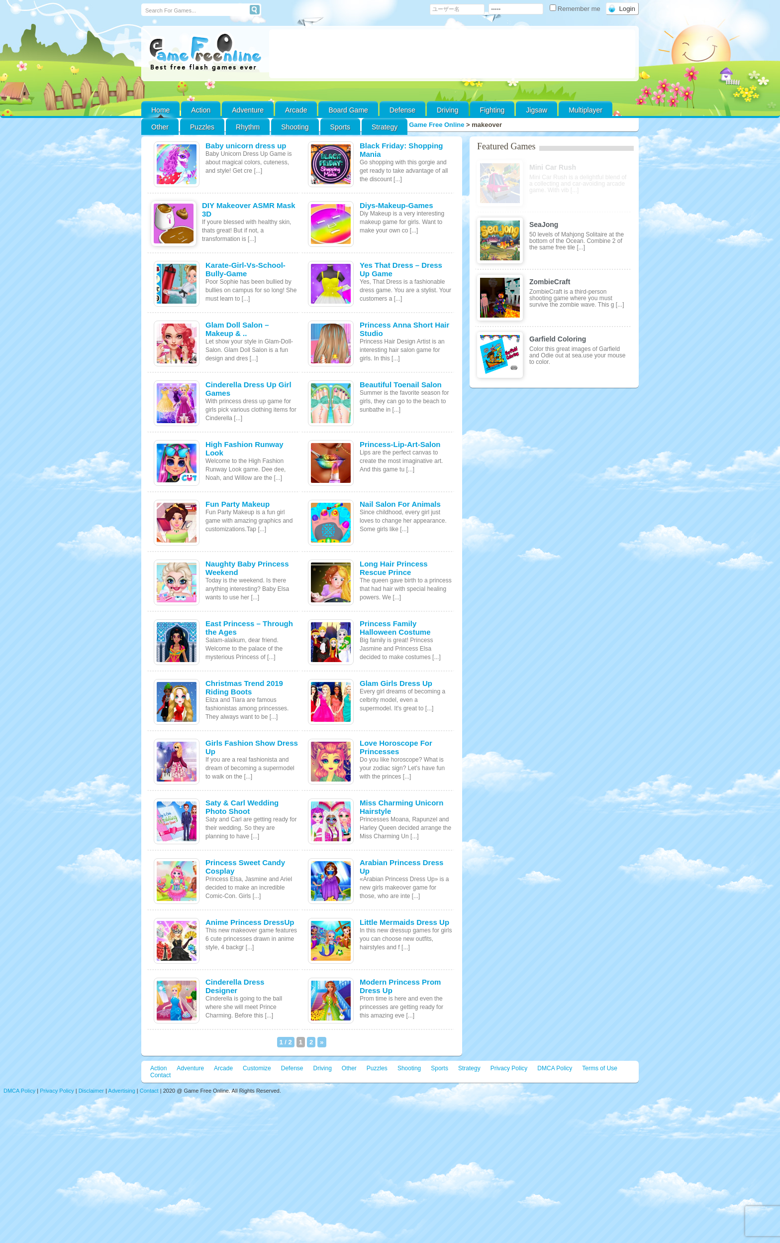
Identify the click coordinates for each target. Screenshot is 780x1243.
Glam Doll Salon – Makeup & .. (237, 329)
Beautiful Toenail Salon (401, 384)
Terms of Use (599, 1068)
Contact (160, 1075)
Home (160, 110)
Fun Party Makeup (237, 504)
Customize (257, 1068)
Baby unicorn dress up (246, 145)
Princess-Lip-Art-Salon (400, 444)
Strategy (384, 127)
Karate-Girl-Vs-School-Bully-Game (245, 269)
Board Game (348, 110)
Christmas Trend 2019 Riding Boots (244, 687)
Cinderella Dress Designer (234, 986)
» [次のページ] (321, 1042)
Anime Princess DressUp (249, 922)
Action (200, 110)
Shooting (294, 127)
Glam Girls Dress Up (396, 683)
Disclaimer (91, 1091)
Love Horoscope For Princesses (396, 747)
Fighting (492, 110)
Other (349, 1068)
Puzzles (202, 127)
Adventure (248, 110)
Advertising (121, 1091)
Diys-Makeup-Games (396, 205)
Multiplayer (585, 110)
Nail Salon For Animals (400, 504)
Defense (402, 110)
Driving (448, 110)
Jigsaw (536, 110)
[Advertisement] (452, 53)
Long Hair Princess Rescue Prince (394, 568)
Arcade (296, 110)
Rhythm (248, 127)
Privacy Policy (509, 1068)
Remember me (576, 8)
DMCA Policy (554, 1068)
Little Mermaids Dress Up (404, 922)
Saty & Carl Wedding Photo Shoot (242, 806)
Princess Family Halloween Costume (395, 627)
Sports (340, 127)
